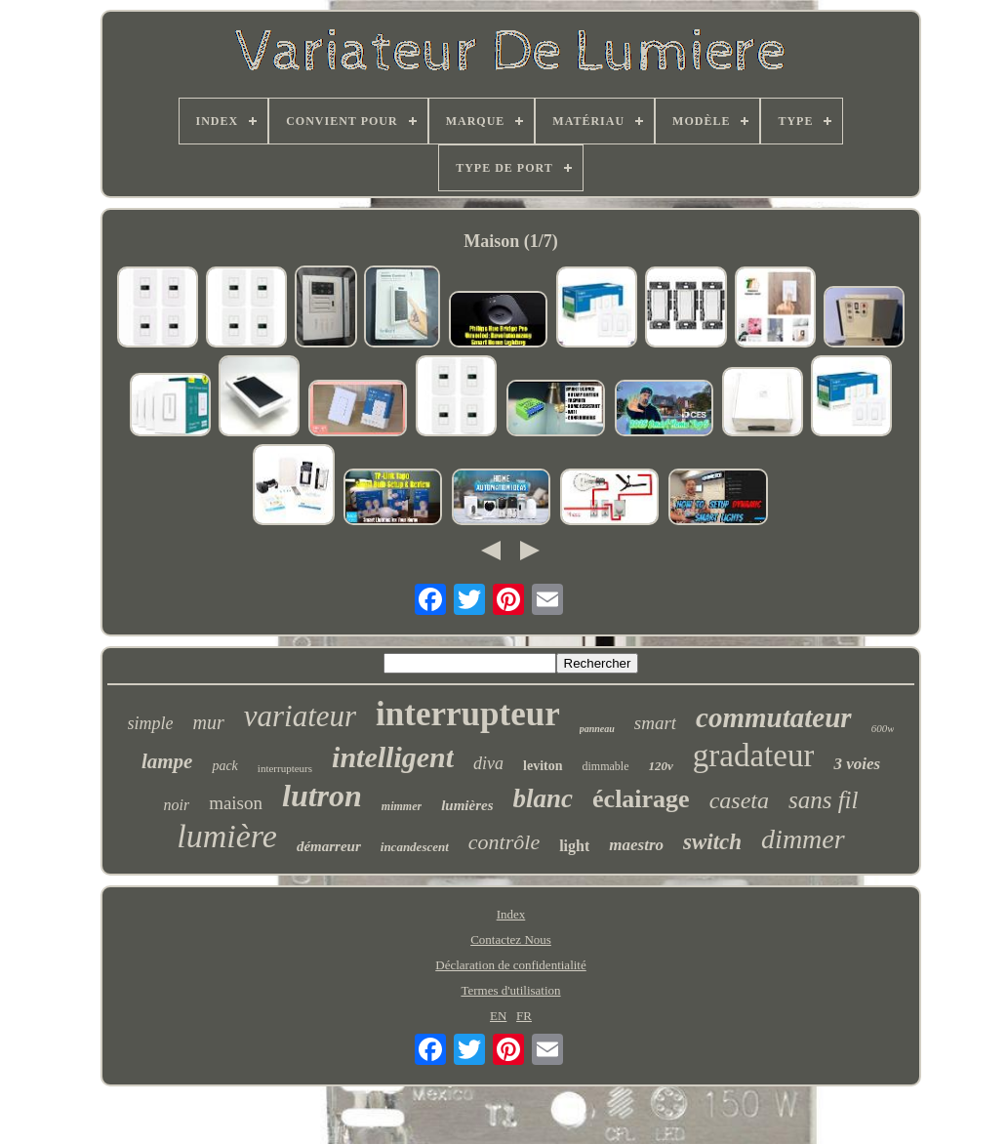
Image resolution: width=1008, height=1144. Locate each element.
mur (208, 722)
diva (488, 763)
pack (224, 765)
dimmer (803, 839)
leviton (542, 765)
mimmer (402, 806)
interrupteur (468, 714)
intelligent (393, 757)
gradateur (754, 755)
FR (524, 1015)
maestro (636, 845)
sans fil (823, 800)
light (574, 846)
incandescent (415, 846)
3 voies (856, 764)
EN (498, 1015)
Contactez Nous (510, 939)
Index (511, 914)
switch (712, 842)
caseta (739, 800)
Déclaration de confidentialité (510, 965)
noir (176, 805)
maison (235, 803)
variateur (300, 716)
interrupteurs (285, 768)
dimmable (606, 766)
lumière (227, 836)
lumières (467, 805)
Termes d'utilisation (510, 990)
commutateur (774, 717)
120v (661, 765)
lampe (167, 761)
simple (151, 723)
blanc (543, 798)
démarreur (329, 846)
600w (883, 728)
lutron (322, 795)
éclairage (641, 799)
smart (655, 723)
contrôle (504, 842)
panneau (597, 728)
